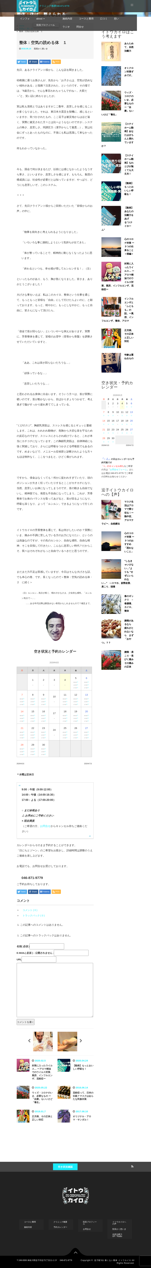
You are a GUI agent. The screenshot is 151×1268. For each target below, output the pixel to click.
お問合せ (45, 826)
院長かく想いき (41, 49)
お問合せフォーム (118, 469)
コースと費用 (86, 18)
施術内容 (67, 18)
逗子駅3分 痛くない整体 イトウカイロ (112, 1260)
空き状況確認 (65, 1166)
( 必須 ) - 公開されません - (35, 952)
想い (116, 18)
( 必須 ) (23, 946)
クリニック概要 (47, 5)
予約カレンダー (60, 1227)
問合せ (80, 26)
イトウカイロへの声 (119, 1223)
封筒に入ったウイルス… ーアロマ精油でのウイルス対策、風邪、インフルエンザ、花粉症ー (42, 1072)
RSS (132, 1165)
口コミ (103, 18)
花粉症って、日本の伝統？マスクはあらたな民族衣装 (83, 1096)
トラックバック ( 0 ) (34, 915)
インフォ (25, 18)
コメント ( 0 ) (30, 910)
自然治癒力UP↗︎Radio (117, 1235)
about (40, 18)
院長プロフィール (45, 25)
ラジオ (66, 26)
